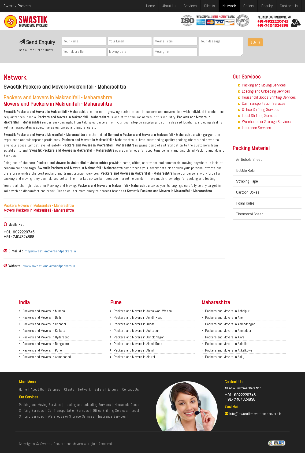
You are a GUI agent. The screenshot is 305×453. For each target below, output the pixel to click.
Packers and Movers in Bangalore (45, 343)
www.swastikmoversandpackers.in (49, 265)
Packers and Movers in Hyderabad (45, 337)
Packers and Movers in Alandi (134, 350)
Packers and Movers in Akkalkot (227, 343)
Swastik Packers (17, 5)
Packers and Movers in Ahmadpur (228, 330)
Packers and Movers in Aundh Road (138, 317)
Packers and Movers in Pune (42, 350)
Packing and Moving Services (264, 85)
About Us (169, 5)
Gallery (248, 5)
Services (190, 5)
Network (229, 5)
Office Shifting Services (260, 109)
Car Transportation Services (264, 103)
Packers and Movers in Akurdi (134, 356)
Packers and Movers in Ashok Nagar (139, 337)
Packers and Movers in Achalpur (227, 310)
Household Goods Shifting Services (269, 97)
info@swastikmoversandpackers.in (50, 251)
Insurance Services (256, 127)
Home (150, 5)
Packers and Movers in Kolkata (44, 330)
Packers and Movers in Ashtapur (136, 330)
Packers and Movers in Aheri (225, 317)
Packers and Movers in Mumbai (44, 310)
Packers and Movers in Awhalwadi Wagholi (143, 310)
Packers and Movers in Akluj (224, 356)
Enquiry (267, 5)
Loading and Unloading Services (266, 91)
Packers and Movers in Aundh (134, 324)
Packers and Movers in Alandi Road (138, 343)
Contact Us (289, 5)
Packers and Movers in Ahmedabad (46, 356)
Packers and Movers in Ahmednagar (230, 324)
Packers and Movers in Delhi (42, 317)
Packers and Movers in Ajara (225, 337)
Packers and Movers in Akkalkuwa (229, 350)
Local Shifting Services (259, 115)
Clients (209, 5)
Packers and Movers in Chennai (44, 324)
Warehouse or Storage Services (266, 121)
